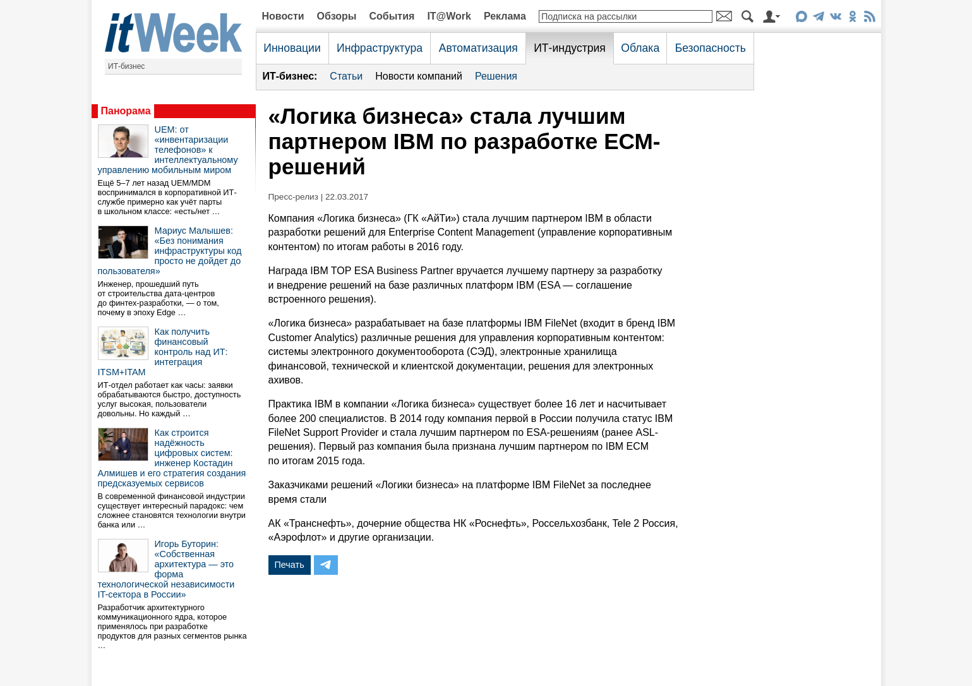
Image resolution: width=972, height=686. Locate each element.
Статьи (346, 76)
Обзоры (337, 16)
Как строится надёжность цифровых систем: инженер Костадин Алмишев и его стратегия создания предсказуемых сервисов (172, 458)
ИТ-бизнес (126, 66)
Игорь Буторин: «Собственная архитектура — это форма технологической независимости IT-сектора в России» (166, 569)
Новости (283, 16)
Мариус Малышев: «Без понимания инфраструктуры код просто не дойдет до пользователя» (170, 251)
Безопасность (710, 48)
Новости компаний (418, 76)
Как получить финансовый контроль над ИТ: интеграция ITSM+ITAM (163, 352)
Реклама (505, 16)
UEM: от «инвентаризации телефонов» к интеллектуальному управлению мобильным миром (168, 149)
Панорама (126, 110)
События (391, 16)
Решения (496, 76)
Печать (289, 565)
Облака (640, 48)
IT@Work (449, 16)
